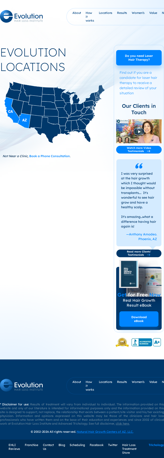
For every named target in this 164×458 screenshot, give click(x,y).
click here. (122, 423)
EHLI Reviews (14, 447)
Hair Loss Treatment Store (129, 449)
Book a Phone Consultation (49, 156)
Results (122, 13)
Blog (62, 445)
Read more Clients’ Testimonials (139, 253)
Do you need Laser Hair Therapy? (139, 58)
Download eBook (139, 319)
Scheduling (77, 445)
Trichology (156, 445)
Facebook (97, 445)
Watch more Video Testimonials (139, 149)
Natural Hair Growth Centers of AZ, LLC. (105, 432)
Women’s (138, 13)
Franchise (31, 445)
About (76, 13)
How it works (90, 16)
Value (153, 13)
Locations (105, 13)
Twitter (112, 445)
